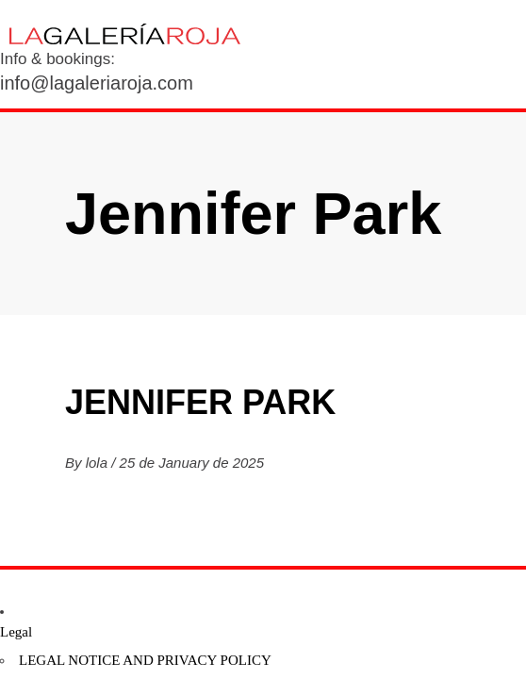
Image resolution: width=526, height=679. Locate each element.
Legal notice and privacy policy (145, 660)
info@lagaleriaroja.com (96, 83)
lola (99, 463)
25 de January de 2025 (192, 463)
